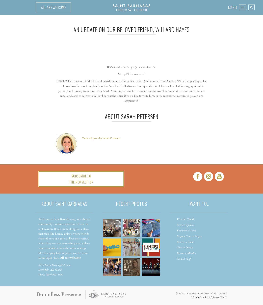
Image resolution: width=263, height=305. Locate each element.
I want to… (199, 203)
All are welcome (53, 7)
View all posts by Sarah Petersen (101, 138)
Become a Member (186, 253)
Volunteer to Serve (186, 230)
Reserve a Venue (185, 242)
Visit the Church (185, 219)
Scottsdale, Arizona (201, 297)
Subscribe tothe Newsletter (81, 179)
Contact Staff (184, 259)
